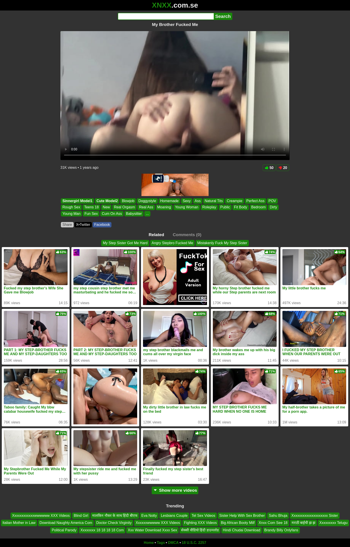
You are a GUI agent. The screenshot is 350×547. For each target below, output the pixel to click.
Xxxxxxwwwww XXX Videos (158, 523)
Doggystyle (147, 201)
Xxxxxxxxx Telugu (333, 523)
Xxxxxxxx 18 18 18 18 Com (102, 530)
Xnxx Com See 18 (273, 523)
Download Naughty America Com (66, 523)
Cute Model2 (107, 201)
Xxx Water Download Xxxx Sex (152, 530)
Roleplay (209, 207)
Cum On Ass (112, 214)
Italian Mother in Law (19, 523)
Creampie (234, 201)
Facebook (102, 224)
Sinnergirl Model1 (77, 201)
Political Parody (64, 530)
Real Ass (146, 207)
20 (282, 168)
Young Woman (186, 207)
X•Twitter (83, 224)
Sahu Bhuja (278, 515)
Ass (198, 201)
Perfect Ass (255, 201)
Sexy (187, 201)
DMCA (173, 543)
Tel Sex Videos (203, 515)
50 (269, 168)
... (147, 214)
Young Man (71, 214)
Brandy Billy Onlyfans (281, 530)
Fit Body (240, 207)
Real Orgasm (124, 207)
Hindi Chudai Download (241, 530)
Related (156, 234)
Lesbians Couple (174, 515)
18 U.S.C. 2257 (194, 543)
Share (67, 224)
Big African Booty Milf (238, 523)
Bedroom (258, 207)
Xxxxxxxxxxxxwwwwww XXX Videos (41, 515)
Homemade (169, 201)
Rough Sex (71, 207)
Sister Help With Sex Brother (242, 515)
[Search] (166, 16)
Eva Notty (149, 515)
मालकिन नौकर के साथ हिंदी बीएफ (114, 515)
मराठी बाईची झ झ (303, 523)
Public (225, 207)
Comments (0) (187, 234)
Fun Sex (91, 214)
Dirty (273, 207)
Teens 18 (91, 207)
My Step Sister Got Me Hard (125, 243)
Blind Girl (81, 515)
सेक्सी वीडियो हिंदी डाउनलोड (200, 530)
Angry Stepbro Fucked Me (172, 243)
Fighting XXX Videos (200, 523)
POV (272, 201)
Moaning (164, 207)
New (106, 207)
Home (149, 543)
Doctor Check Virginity (114, 523)
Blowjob (128, 201)
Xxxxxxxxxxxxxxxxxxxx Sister (314, 515)
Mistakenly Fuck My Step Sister (222, 243)
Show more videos (175, 490)
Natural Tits (214, 201)
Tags (161, 543)
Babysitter (134, 214)
